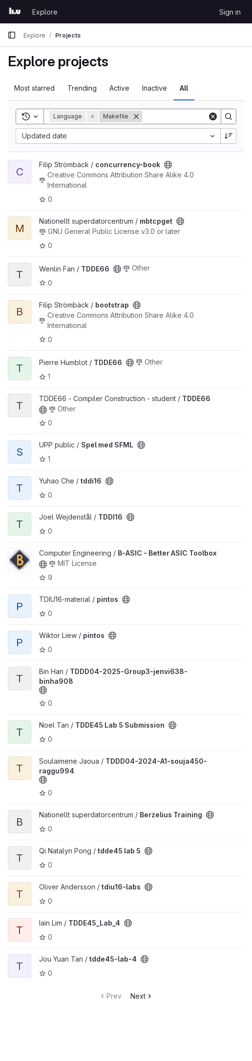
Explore (45, 12)
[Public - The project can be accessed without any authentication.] (168, 165)
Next (141, 996)
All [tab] (184, 88)
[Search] (228, 116)
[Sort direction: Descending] (228, 136)
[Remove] (136, 116)
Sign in (230, 12)
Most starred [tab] (34, 88)
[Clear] (213, 116)
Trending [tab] (82, 88)
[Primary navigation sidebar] (12, 35)
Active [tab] (119, 88)
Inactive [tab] (154, 88)
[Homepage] (14, 11)
